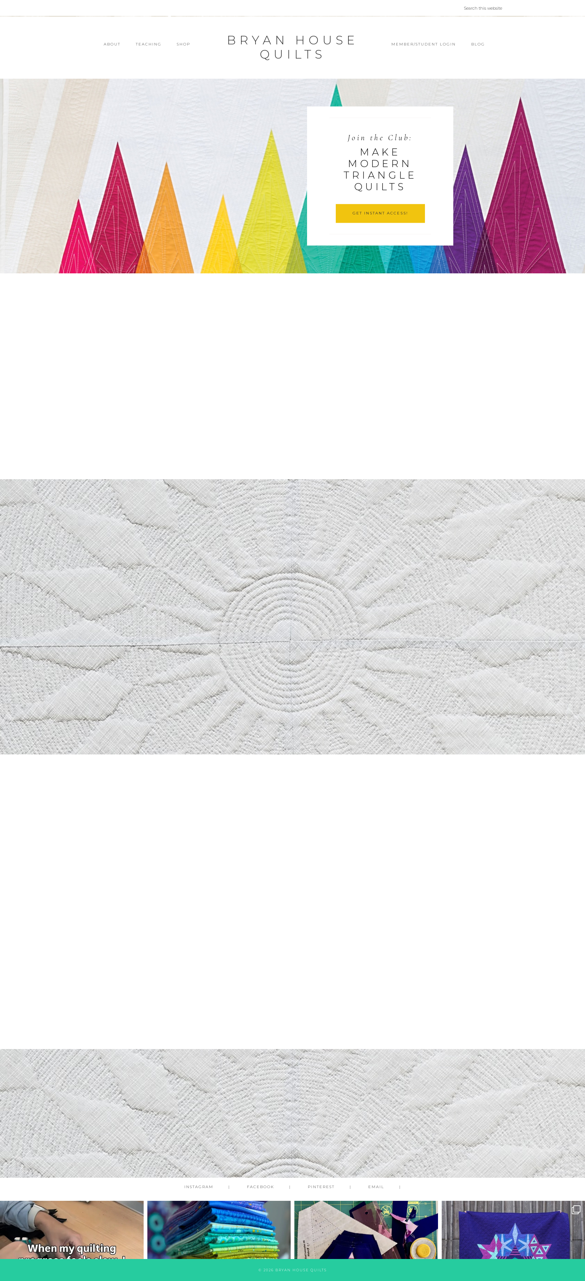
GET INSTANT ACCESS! (380, 213)
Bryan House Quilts (292, 47)
